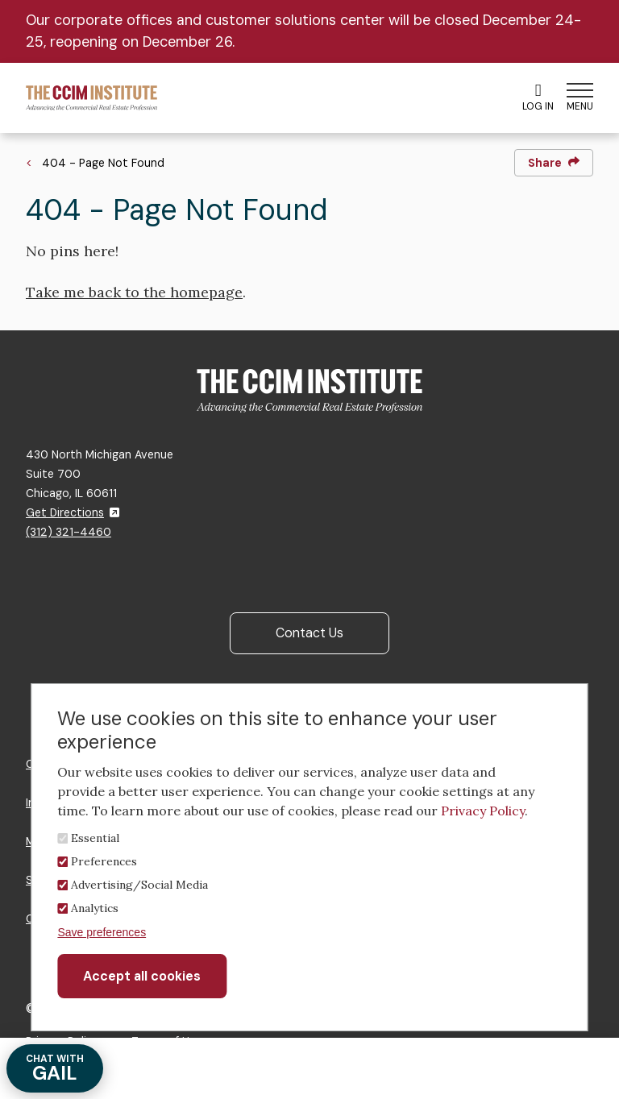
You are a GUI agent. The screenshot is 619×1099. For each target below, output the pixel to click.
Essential (95, 838)
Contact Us (309, 632)
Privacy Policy (483, 810)
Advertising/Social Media (139, 884)
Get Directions (72, 512)
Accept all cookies (142, 976)
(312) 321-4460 (68, 532)
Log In (538, 97)
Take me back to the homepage (134, 292)
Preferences (104, 861)
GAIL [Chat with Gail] (55, 1068)
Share (554, 163)
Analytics (94, 908)
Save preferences (101, 932)
